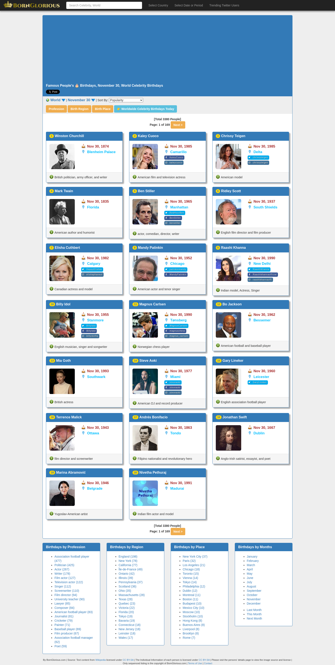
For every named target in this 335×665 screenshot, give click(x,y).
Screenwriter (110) (66, 590)
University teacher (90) (69, 599)
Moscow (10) (191, 612)
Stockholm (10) (193, 616)
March (251, 565)
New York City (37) (195, 556)
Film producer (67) (66, 633)
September (254, 590)
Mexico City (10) (193, 607)
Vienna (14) (190, 578)
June (250, 578)
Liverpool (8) (191, 629)
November (254, 599)
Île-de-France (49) (131, 569)
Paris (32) (189, 560)
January (252, 556)
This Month (254, 614)
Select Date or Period (189, 5)
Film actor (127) (64, 578)
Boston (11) (190, 599)
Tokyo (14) (190, 582)
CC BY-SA (128, 660)
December (254, 603)
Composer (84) (64, 607)
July (249, 582)
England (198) (128, 556)
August (251, 586)
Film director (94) (65, 595)
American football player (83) (73, 612)
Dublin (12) (190, 590)
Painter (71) (62, 625)
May (249, 573)
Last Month (254, 610)
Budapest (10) (192, 603)
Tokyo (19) (125, 616)
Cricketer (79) (63, 620)
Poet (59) (60, 646)
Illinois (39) (126, 578)
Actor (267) (61, 569)
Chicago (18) (191, 569)
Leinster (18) (127, 633)
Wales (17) (126, 637)
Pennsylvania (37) (131, 582)
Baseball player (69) (67, 629)
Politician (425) (64, 565)
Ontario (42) (127, 573)
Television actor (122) (68, 582)
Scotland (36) (127, 586)
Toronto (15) (191, 573)
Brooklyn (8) (191, 633)
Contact (208, 663)
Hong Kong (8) (192, 620)
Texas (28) (125, 599)
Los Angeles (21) (194, 565)
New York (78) (128, 560)
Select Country (158, 5)
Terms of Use (195, 663)
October (252, 595)
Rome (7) (189, 637)
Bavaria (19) (127, 620)
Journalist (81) (63, 616)
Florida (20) (126, 612)
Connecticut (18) (130, 625)
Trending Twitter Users (224, 5)
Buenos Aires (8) (194, 625)
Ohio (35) (125, 590)
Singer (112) (62, 586)
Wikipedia (100, 660)
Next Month (254, 618)
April (250, 569)
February (253, 560)
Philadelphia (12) (194, 586)
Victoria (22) (127, 607)
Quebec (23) (127, 603)
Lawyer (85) (62, 603)
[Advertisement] (167, 49)
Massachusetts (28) (132, 595)
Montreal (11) (191, 595)
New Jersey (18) (129, 629)
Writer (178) (62, 573)
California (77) (128, 565)
